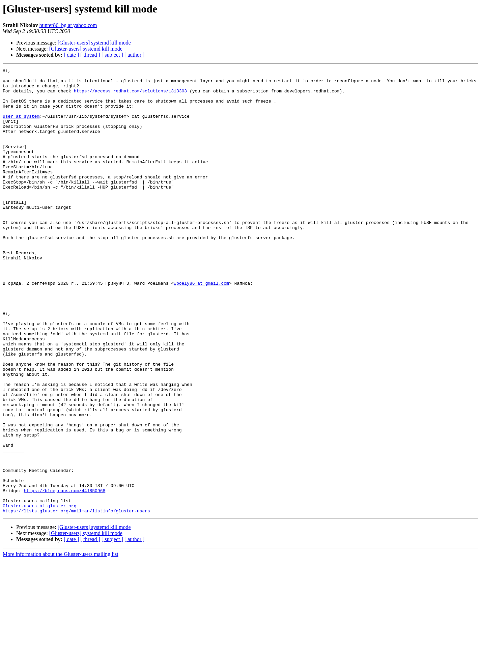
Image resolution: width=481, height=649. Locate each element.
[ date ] (71, 55)
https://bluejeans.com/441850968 (64, 575)
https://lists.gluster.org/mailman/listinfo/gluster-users (76, 600)
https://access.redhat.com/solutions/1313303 (130, 96)
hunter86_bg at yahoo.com (68, 25)
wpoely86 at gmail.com (201, 326)
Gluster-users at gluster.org (39, 594)
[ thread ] (90, 55)
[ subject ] (112, 55)
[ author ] (134, 55)
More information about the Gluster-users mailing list (60, 643)
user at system (21, 126)
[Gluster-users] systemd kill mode (94, 43)
